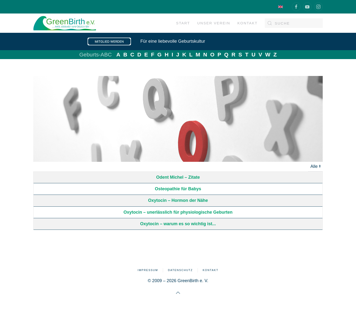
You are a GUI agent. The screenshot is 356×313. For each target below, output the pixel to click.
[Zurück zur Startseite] (64, 23)
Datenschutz (180, 270)
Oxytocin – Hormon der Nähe (178, 200)
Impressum (148, 270)
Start (183, 23)
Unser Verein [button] (213, 23)
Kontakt (210, 270)
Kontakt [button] (247, 23)
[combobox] (294, 23)
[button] (178, 292)
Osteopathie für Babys (178, 188)
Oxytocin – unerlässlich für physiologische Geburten (178, 212)
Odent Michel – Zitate (178, 177)
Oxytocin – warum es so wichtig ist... (178, 223)
